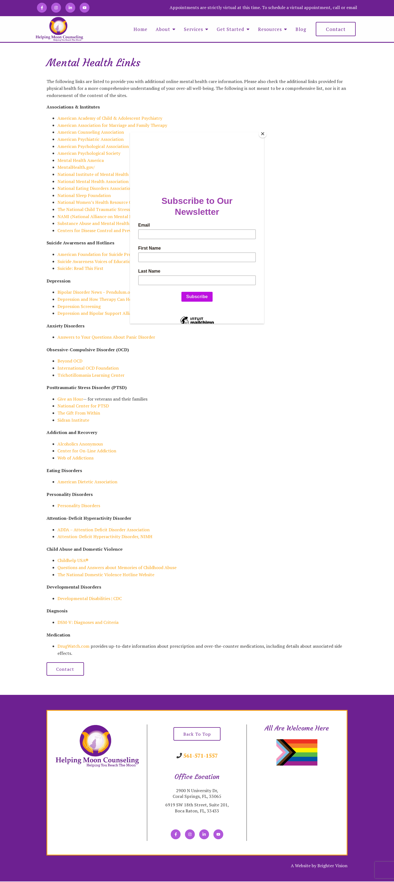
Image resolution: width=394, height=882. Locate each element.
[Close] (263, 134)
